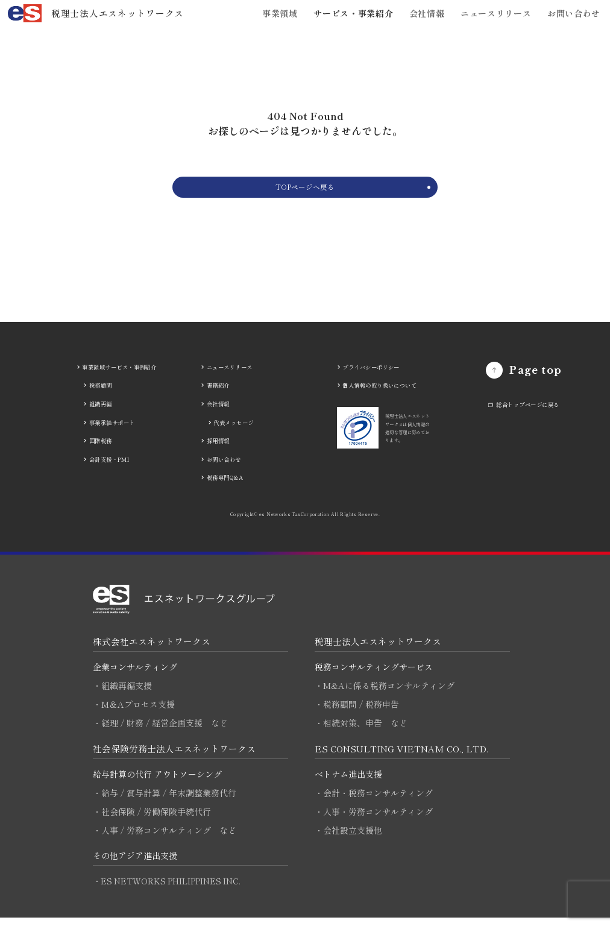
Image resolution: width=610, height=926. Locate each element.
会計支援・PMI (109, 467)
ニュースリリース (496, 13)
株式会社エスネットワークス (151, 649)
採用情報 (218, 448)
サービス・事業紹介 (353, 13)
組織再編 (100, 412)
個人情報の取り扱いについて (379, 393)
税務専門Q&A (225, 485)
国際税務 (100, 448)
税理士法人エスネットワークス (378, 649)
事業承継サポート (112, 430)
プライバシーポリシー (371, 375)
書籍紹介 (218, 393)
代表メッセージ (233, 430)
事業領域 (280, 13)
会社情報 (427, 13)
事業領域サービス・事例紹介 (119, 375)
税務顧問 (100, 393)
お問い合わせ (573, 13)
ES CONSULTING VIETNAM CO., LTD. (404, 756)
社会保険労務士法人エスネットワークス (174, 756)
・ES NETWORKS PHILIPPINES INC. (169, 889)
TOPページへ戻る (304, 191)
